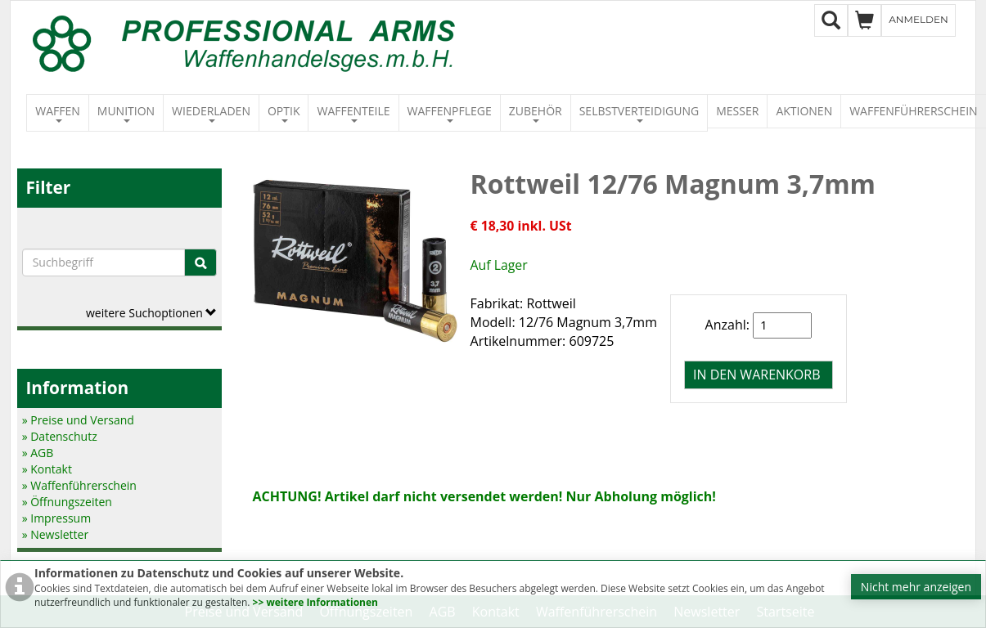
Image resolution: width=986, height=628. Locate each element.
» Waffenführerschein (79, 485)
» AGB (38, 452)
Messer (737, 111)
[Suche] (200, 262)
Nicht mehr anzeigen (916, 586)
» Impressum (57, 518)
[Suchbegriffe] (104, 262)
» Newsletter (55, 534)
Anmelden (918, 19)
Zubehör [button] (535, 113)
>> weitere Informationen (315, 602)
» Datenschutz (59, 436)
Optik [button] (284, 113)
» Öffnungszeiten (67, 501)
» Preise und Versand (78, 420)
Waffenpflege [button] (449, 113)
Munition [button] (126, 113)
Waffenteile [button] (353, 113)
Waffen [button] (57, 113)
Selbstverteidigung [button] (639, 113)
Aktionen (804, 111)
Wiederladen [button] (211, 113)
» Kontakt (47, 469)
